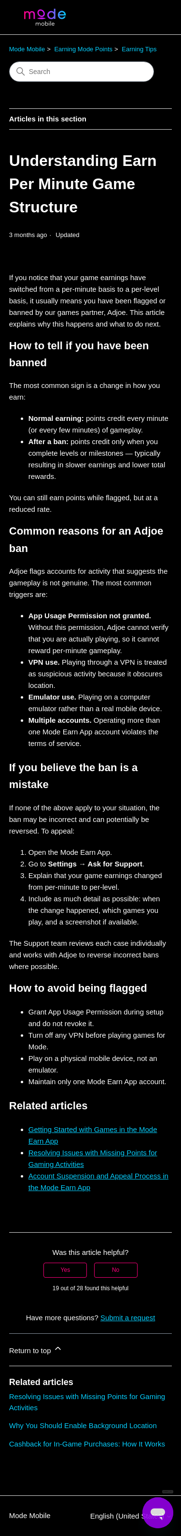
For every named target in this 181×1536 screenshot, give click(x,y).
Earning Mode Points (83, 49)
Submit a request (127, 1317)
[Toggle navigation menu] (155, 17)
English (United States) (131, 1516)
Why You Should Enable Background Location (83, 1425)
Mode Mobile (27, 49)
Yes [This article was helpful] (65, 1270)
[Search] (81, 71)
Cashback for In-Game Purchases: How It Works (87, 1444)
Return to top (36, 1349)
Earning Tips (139, 49)
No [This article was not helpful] (115, 1270)
